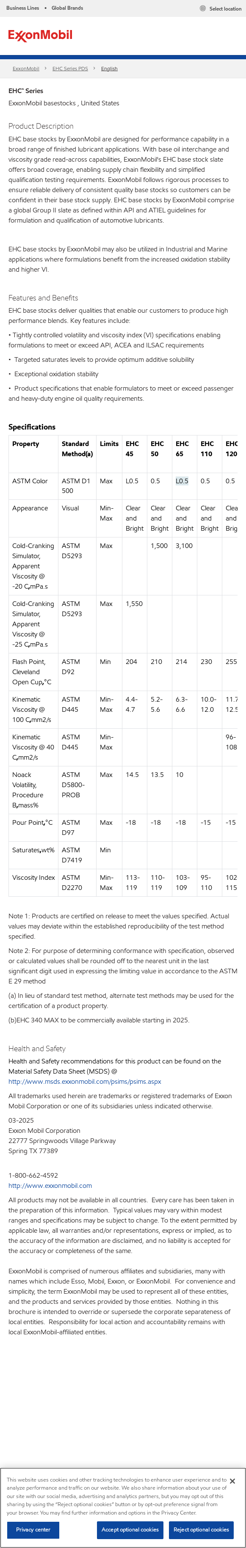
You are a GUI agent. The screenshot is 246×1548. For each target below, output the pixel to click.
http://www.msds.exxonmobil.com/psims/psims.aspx (84, 1081)
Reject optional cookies (201, 1530)
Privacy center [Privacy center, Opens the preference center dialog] (33, 1530)
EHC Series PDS (70, 68)
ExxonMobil (26, 68)
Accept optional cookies (130, 1530)
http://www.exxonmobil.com (50, 1185)
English (109, 68)
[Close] (232, 1481)
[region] (123, 1508)
